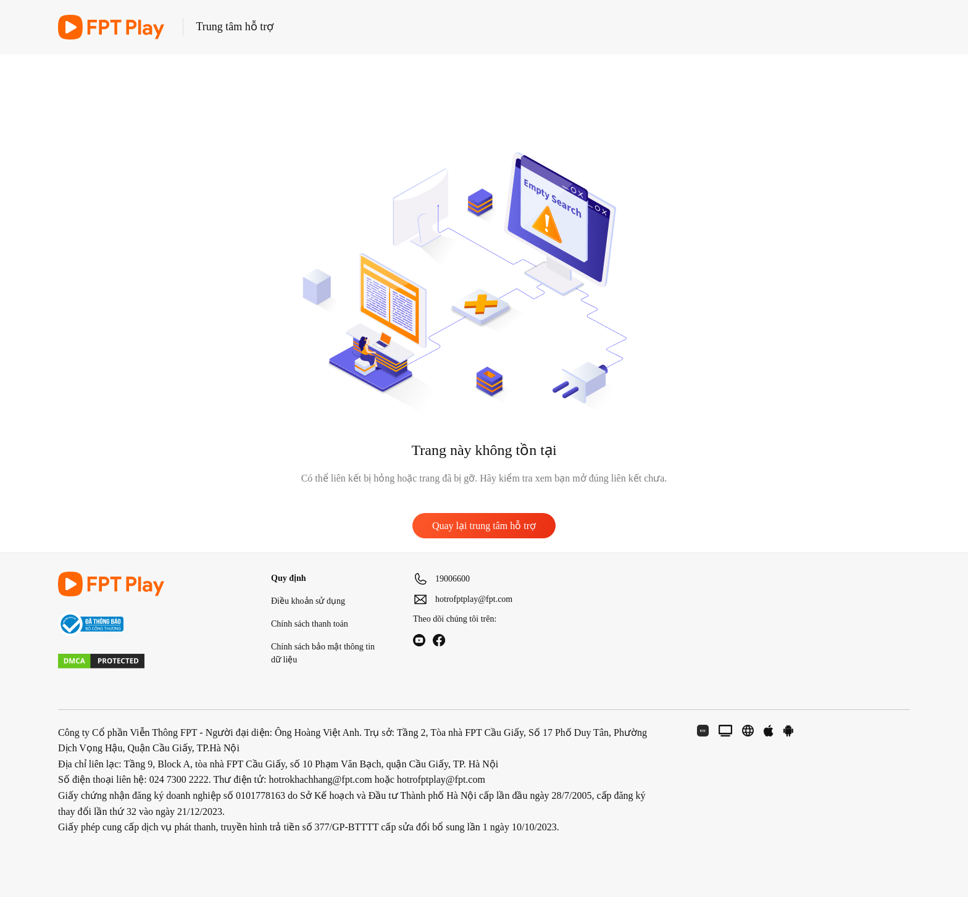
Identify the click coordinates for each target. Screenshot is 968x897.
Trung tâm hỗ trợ (235, 26)
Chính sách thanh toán (309, 623)
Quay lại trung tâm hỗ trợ (484, 525)
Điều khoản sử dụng (308, 601)
